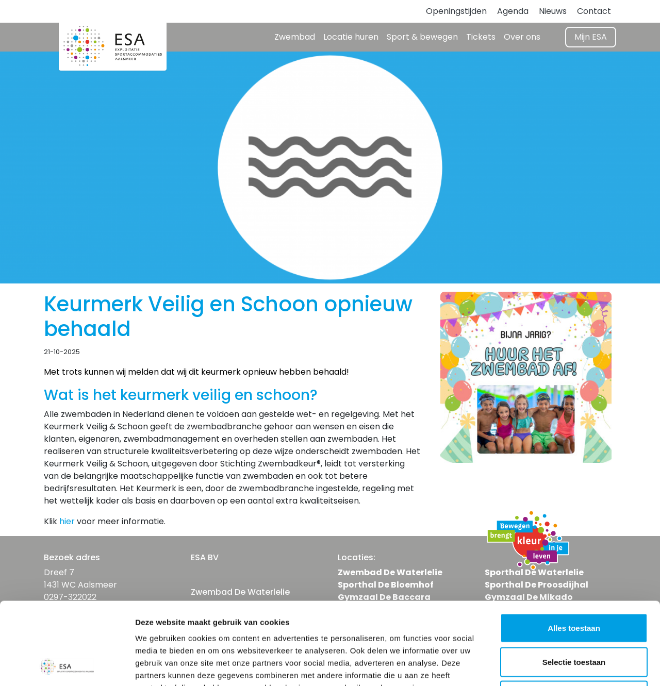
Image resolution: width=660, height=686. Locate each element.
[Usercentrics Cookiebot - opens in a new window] (67, 666)
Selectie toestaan (574, 584)
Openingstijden (456, 11)
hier (67, 521)
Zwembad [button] (294, 37)
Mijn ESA (590, 37)
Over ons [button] (522, 37)
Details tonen (557, 665)
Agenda (513, 11)
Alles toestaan (574, 550)
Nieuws (553, 11)
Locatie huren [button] (350, 37)
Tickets (481, 37)
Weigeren (573, 618)
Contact (594, 11)
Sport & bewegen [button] (422, 37)
